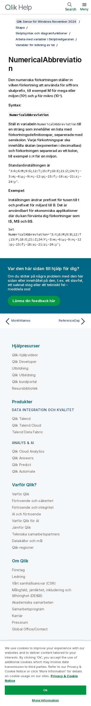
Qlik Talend (21, 419)
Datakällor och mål (27, 541)
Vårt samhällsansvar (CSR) (34, 583)
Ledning (18, 577)
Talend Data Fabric (27, 432)
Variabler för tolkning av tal (35, 45)
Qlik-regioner (23, 547)
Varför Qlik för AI (25, 521)
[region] (45, 673)
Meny (84, 9)
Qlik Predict (21, 465)
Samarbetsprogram (28, 609)
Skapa (20, 27)
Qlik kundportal (24, 382)
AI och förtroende (26, 514)
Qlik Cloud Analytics (28, 451)
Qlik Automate (23, 471)
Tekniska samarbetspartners (36, 534)
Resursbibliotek (25, 388)
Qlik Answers (23, 458)
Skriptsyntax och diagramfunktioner (41, 33)
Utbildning (20, 368)
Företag (18, 570)
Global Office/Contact (30, 629)
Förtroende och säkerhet (32, 501)
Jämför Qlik (21, 527)
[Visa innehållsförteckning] (9, 21)
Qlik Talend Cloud (26, 425)
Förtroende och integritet (33, 507)
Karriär (17, 616)
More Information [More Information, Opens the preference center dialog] (45, 700)
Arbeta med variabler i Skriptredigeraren (45, 39)
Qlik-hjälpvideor (25, 355)
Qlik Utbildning (24, 375)
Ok (45, 690)
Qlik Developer (24, 362)
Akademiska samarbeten (32, 602)
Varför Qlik (20, 494)
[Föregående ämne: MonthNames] (24, 321)
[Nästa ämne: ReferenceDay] (66, 321)
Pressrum (20, 622)
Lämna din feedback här (33, 300)
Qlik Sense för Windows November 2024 (46, 21)
